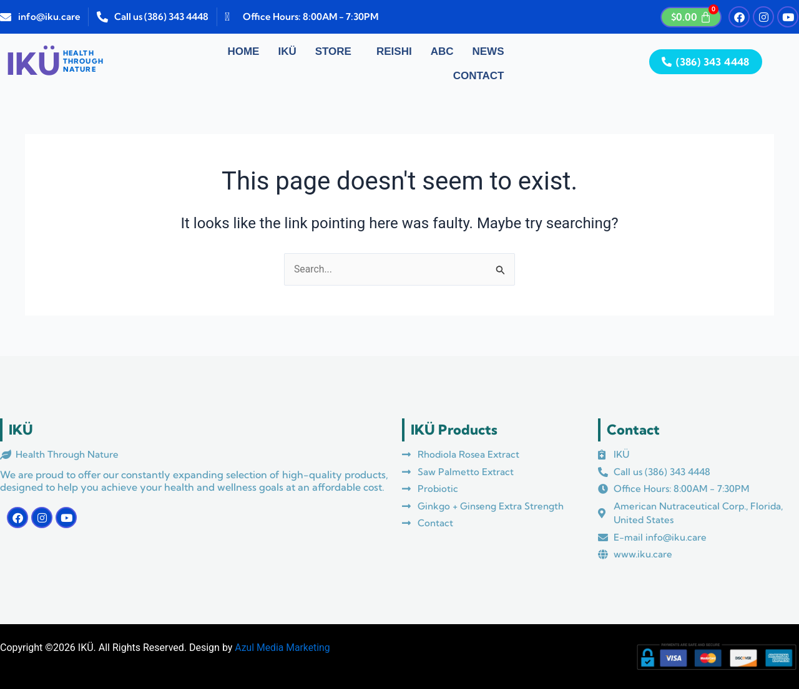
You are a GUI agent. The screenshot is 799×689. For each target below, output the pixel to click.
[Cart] (691, 17)
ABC (442, 51)
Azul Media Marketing (283, 647)
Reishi (394, 51)
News (488, 51)
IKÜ (287, 51)
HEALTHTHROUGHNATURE (83, 61)
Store (333, 51)
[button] (336, 52)
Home (243, 51)
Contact (478, 76)
